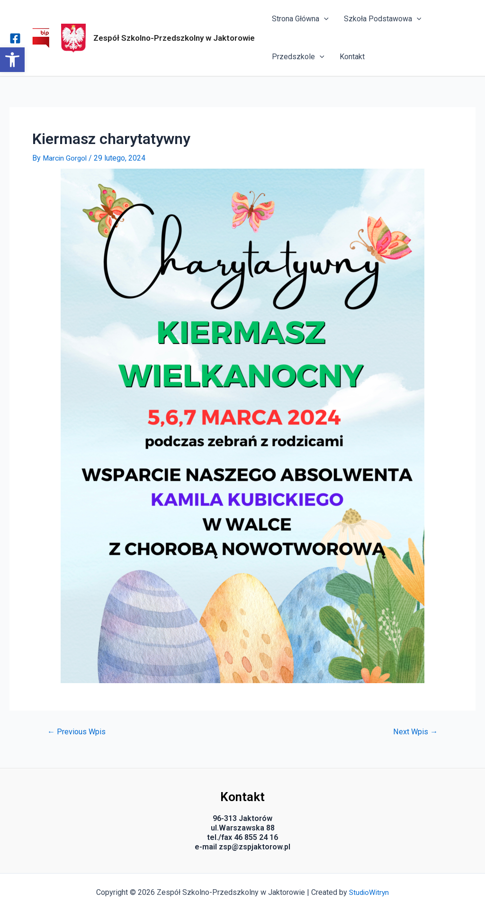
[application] (324, 19)
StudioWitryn (369, 892)
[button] (12, 59)
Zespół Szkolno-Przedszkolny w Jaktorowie (174, 38)
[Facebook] (15, 38)
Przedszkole (298, 57)
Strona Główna (300, 19)
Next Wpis (414, 732)
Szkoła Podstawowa (383, 19)
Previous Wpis (78, 732)
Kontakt (352, 56)
